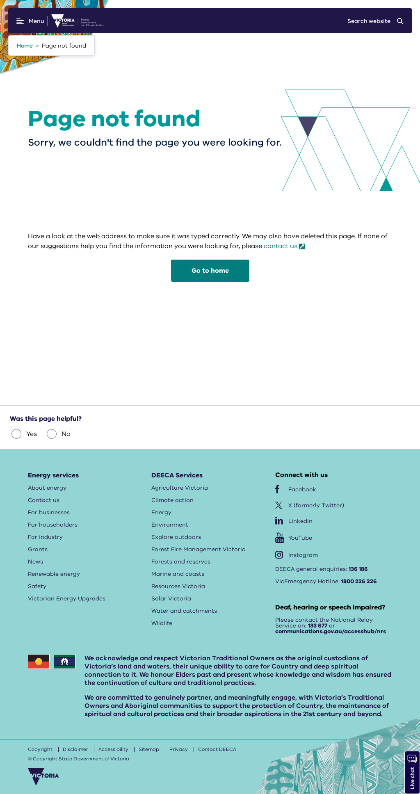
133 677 (317, 626)
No (59, 434)
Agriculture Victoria (179, 488)
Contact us (43, 500)
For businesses (49, 512)
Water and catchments (184, 611)
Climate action (172, 500)
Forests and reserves (180, 562)
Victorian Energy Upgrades (66, 598)
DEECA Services (177, 475)
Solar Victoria (171, 598)
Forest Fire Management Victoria (198, 549)
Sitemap (149, 749)
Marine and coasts (177, 574)
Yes (24, 434)
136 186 (358, 569)
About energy (47, 488)
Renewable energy (54, 574)
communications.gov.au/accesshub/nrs (330, 631)
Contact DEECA (217, 749)
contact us (280, 246)
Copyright (40, 749)
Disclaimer (75, 749)
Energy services (53, 475)
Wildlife (161, 623)
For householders (53, 525)
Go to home (210, 270)
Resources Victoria (178, 586)
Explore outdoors (176, 537)
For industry (45, 537)
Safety (37, 586)
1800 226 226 (359, 581)
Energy (161, 512)
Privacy (178, 749)
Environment (169, 525)
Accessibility (113, 749)
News (35, 562)
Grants (38, 549)
